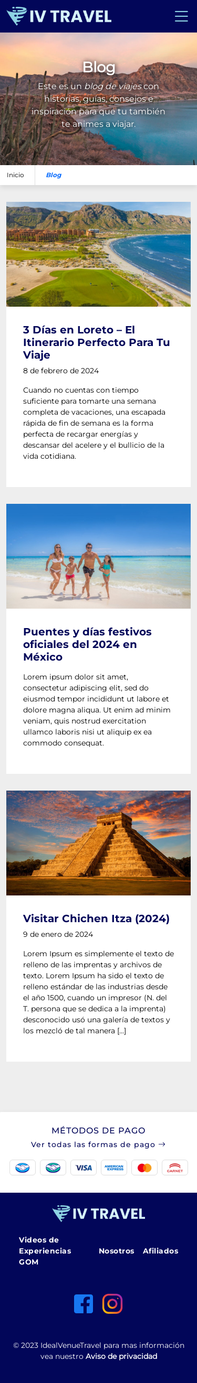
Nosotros (116, 1251)
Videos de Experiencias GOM (45, 1251)
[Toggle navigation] (181, 16)
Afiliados (161, 1251)
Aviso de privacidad (121, 1356)
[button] (98, 1152)
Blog (53, 175)
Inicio (15, 175)
